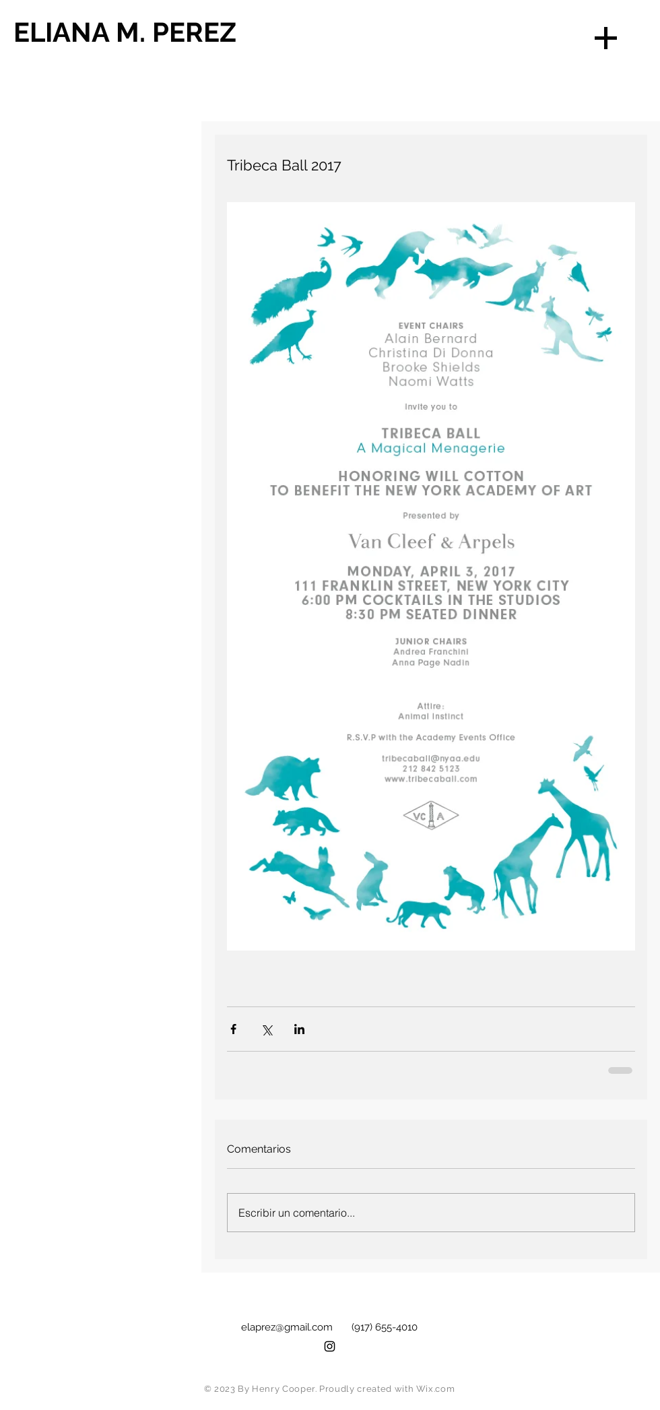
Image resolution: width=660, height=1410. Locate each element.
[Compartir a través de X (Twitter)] (266, 1029)
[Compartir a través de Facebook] (233, 1029)
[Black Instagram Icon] (330, 1346)
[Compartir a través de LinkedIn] (299, 1029)
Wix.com (435, 1389)
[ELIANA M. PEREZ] (147, 32)
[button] (606, 38)
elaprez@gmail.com (287, 1327)
